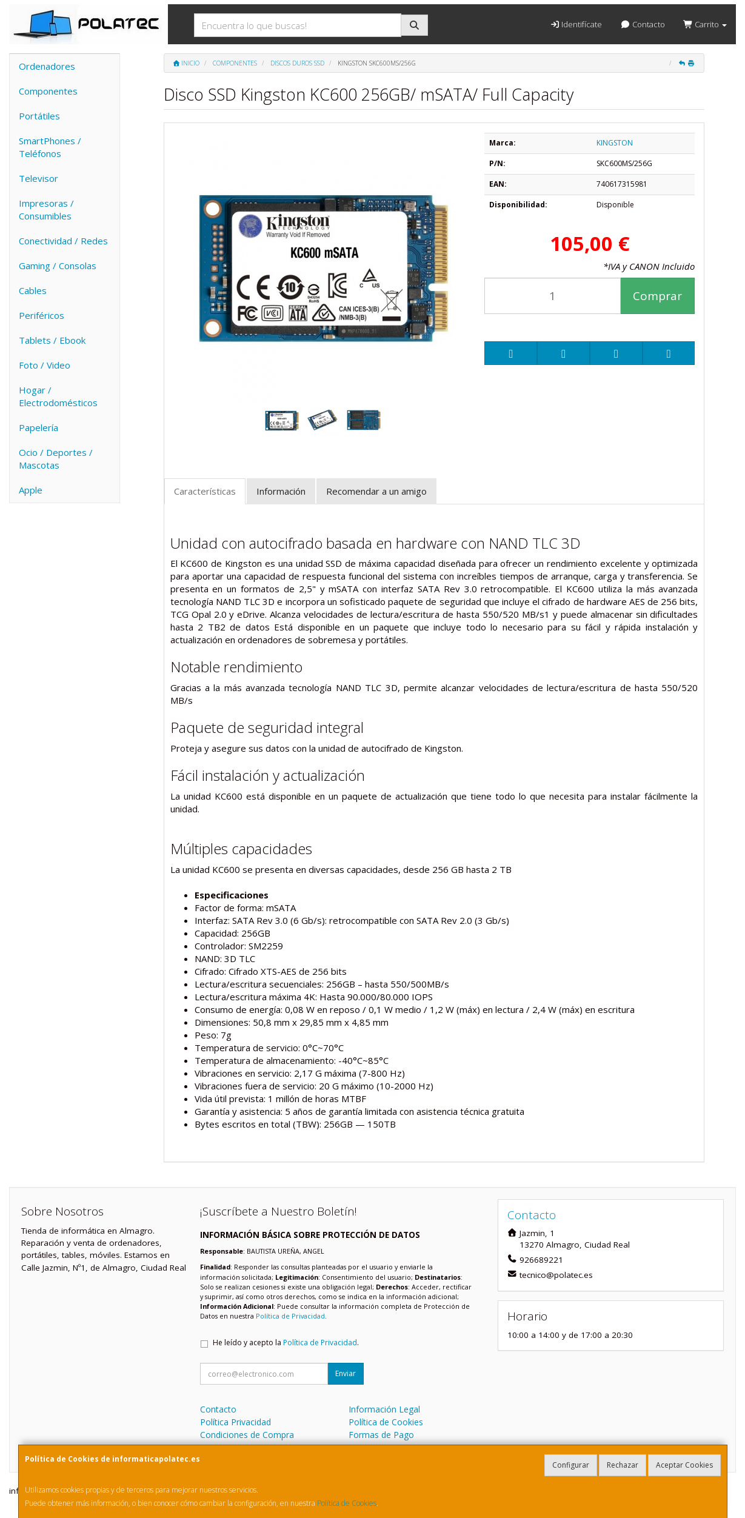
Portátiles (39, 116)
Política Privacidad (235, 1422)
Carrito (705, 24)
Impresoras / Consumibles (46, 209)
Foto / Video (44, 365)
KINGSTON (614, 143)
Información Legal (384, 1409)
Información (281, 491)
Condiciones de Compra (247, 1434)
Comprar (657, 296)
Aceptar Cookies (684, 1465)
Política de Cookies (346, 1503)
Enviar (345, 1373)
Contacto (642, 24)
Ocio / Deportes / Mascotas (56, 458)
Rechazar (622, 1465)
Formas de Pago (381, 1434)
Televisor (38, 178)
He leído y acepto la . (286, 1342)
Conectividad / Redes (63, 241)
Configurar (570, 1465)
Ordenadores (47, 66)
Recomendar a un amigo (376, 491)
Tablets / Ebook (52, 340)
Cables (33, 290)
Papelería (38, 427)
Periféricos (41, 315)
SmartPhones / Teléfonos (50, 147)
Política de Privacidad (290, 1315)
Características (205, 491)
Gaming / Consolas (57, 265)
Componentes (48, 91)
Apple (30, 490)
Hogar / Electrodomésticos (58, 396)
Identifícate (576, 24)
